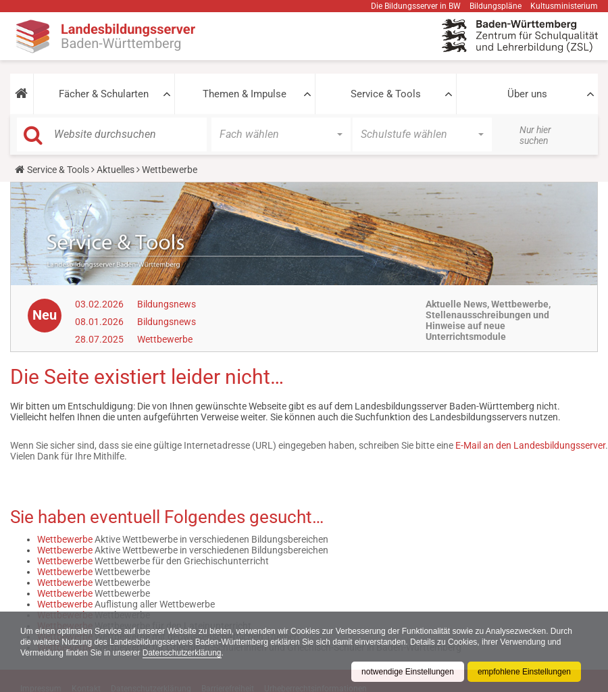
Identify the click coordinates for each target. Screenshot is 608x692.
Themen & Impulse (244, 94)
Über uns (527, 94)
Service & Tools (386, 94)
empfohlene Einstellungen (524, 671)
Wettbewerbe (165, 339)
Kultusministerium (564, 6)
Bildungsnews (166, 304)
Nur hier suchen (535, 135)
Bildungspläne (496, 6)
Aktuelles (115, 169)
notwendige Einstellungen (407, 671)
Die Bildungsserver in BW (416, 6)
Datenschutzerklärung (182, 653)
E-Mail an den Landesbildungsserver (530, 445)
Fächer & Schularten (104, 94)
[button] (21, 94)
